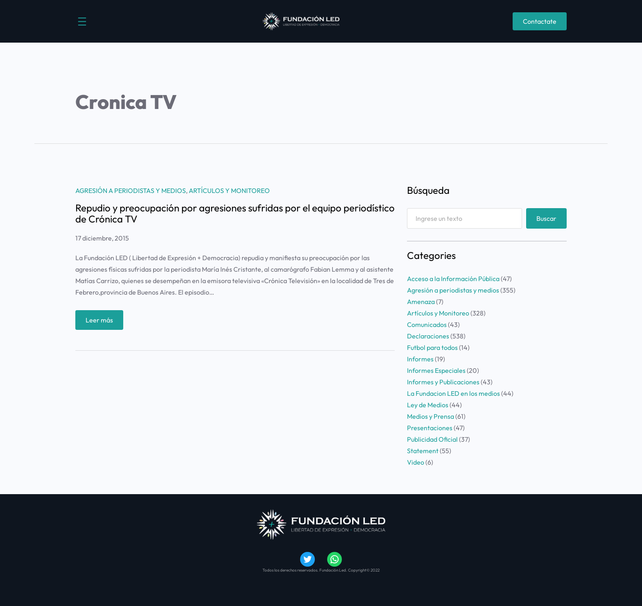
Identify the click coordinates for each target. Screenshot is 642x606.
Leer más (101, 322)
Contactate (539, 21)
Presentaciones (429, 428)
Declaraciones (428, 336)
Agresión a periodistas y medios (130, 190)
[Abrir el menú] (82, 21)
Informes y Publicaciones (443, 382)
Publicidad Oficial (432, 439)
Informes (420, 359)
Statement (423, 451)
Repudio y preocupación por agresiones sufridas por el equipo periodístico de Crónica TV (235, 213)
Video (415, 462)
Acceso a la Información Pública (453, 279)
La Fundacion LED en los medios (453, 393)
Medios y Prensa (430, 416)
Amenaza (421, 301)
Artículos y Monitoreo (229, 190)
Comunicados (427, 324)
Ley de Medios (427, 405)
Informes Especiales (436, 370)
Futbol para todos (432, 347)
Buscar (546, 218)
